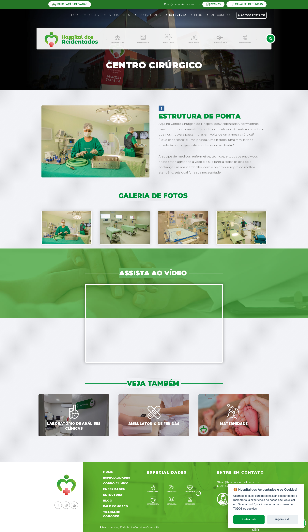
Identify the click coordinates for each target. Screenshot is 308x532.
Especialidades (116, 477)
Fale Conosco (115, 506)
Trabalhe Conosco (111, 514)
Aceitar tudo (249, 519)
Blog (107, 500)
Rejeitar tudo (282, 519)
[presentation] (106, 38)
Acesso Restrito (251, 15)
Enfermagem (114, 489)
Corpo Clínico (116, 483)
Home (75, 14)
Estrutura (112, 495)
